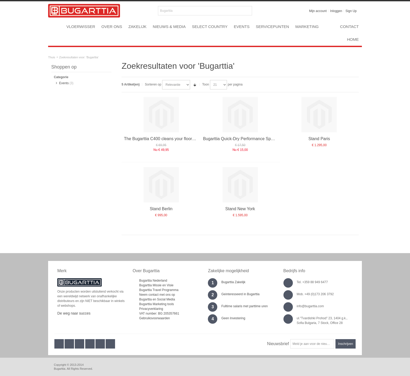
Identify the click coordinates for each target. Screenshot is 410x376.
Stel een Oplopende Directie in (195, 85)
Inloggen (336, 11)
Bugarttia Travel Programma (158, 290)
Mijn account (318, 11)
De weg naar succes (73, 313)
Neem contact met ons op (157, 295)
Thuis (51, 57)
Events (64, 83)
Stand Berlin (161, 209)
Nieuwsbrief (278, 343)
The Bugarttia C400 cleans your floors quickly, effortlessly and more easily (192, 138)
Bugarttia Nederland (153, 280)
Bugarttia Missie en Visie (156, 285)
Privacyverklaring (151, 309)
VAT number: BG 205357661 (159, 313)
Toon (205, 84)
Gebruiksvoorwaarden (154, 318)
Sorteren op (153, 84)
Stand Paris (319, 138)
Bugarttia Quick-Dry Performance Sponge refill (246, 138)
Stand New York (240, 209)
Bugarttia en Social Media (157, 299)
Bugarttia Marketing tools (156, 304)
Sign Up (351, 11)
